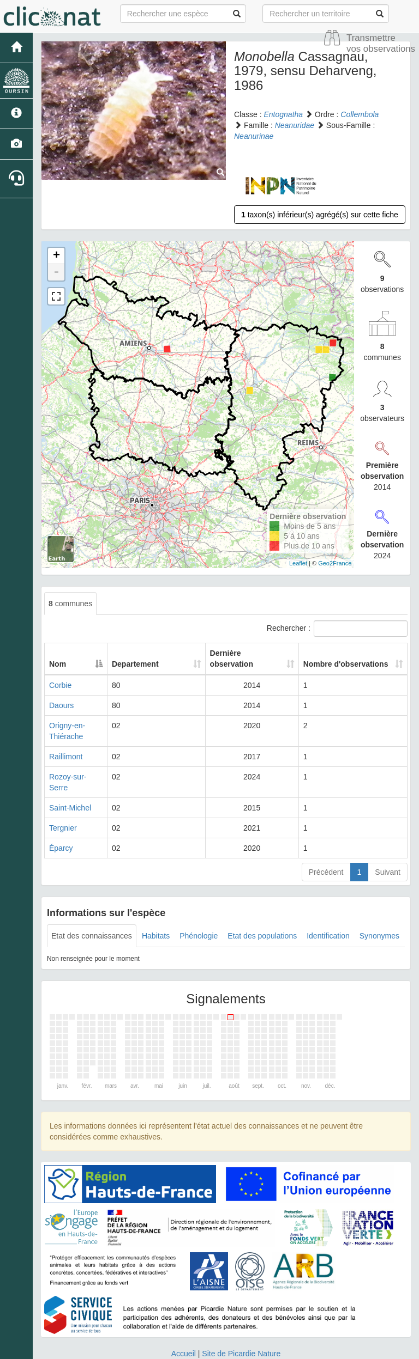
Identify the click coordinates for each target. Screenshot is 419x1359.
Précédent (326, 839)
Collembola (359, 114)
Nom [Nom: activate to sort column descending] (57, 653)
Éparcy (61, 815)
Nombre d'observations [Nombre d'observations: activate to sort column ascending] (344, 653)
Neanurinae (253, 136)
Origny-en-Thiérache (84, 714)
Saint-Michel (70, 775)
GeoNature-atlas (185, 1348)
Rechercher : (337, 628)
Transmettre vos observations (380, 43)
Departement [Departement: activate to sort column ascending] (153, 653)
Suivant (387, 839)
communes (70, 603)
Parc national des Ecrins (317, 1348)
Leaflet (298, 563)
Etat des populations (262, 903)
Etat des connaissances (91, 903)
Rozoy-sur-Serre (77, 755)
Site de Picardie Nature (241, 1321)
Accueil (183, 1321)
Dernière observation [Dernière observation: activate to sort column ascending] (240, 653)
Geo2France (334, 563)
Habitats (156, 903)
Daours (61, 694)
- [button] (56, 272)
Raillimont (65, 734)
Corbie (60, 674)
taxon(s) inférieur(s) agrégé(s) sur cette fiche (319, 214)
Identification (328, 903)
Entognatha (283, 114)
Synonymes (379, 903)
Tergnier (63, 795)
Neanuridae (294, 125)
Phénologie (198, 903)
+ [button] (56, 256)
